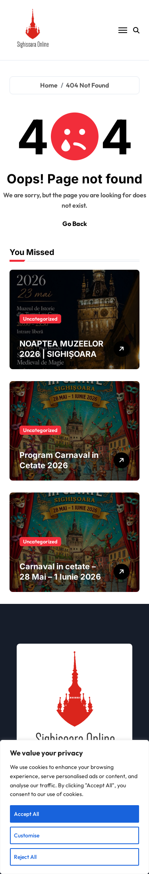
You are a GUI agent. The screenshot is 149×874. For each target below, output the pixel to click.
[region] (74, 807)
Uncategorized (40, 318)
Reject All (25, 856)
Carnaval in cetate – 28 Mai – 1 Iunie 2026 (60, 572)
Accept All (26, 814)
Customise (26, 835)
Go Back (74, 224)
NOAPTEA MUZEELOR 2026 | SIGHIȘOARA (61, 349)
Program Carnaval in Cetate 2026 (59, 460)
